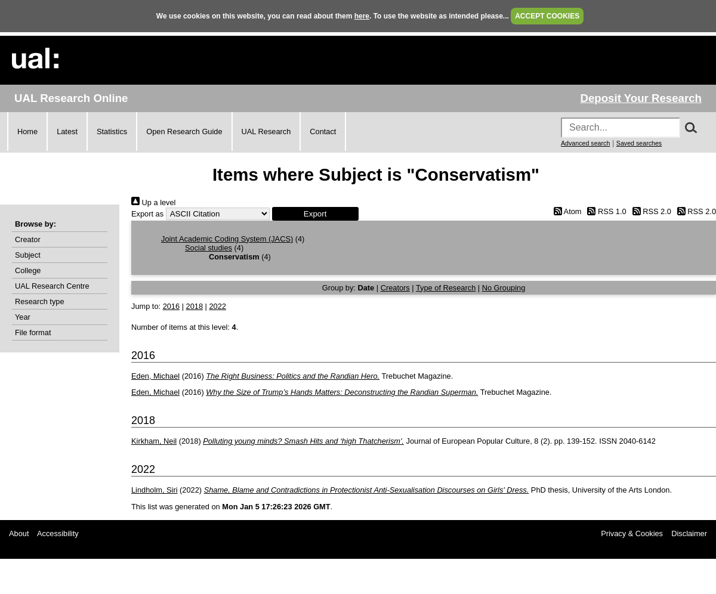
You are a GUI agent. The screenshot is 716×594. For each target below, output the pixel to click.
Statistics (112, 131)
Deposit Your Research (641, 98)
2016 (171, 306)
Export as (147, 213)
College (28, 270)
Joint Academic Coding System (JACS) (227, 238)
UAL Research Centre (52, 285)
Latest (67, 131)
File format (33, 332)
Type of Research (446, 287)
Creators (395, 287)
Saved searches (639, 143)
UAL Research (266, 131)
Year (22, 317)
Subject (28, 254)
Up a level (153, 202)
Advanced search (585, 143)
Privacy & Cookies (632, 533)
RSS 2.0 (649, 211)
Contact (323, 131)
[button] (315, 214)
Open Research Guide (184, 131)
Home (27, 131)
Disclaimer (689, 533)
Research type (39, 301)
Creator (28, 239)
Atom (565, 211)
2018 (194, 306)
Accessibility (58, 533)
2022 (217, 306)
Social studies (208, 247)
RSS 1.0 (605, 211)
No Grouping (504, 287)
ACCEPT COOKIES (547, 16)
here (361, 16)
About (19, 533)
